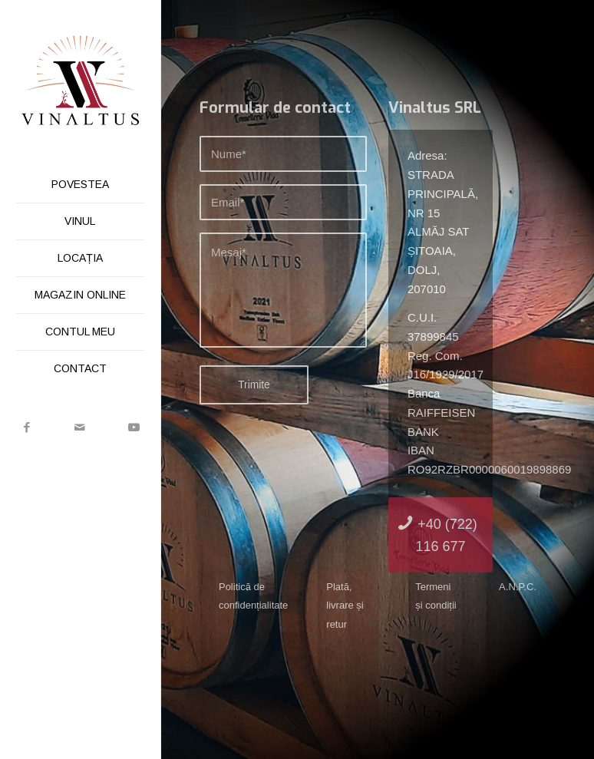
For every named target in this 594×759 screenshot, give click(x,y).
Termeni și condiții (435, 596)
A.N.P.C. (517, 586)
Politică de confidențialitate (253, 596)
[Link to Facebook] (27, 427)
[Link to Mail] (80, 427)
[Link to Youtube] (133, 427)
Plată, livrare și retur (344, 606)
